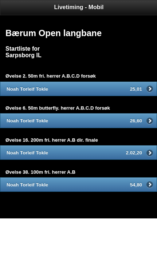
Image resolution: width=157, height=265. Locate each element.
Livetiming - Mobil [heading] (79, 7)
